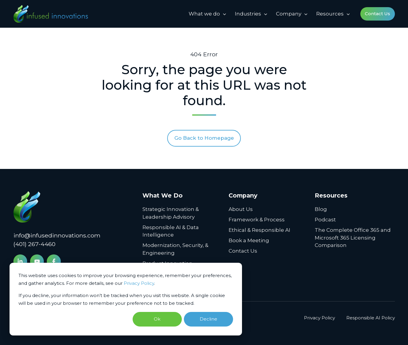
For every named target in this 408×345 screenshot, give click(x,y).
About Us (241, 209)
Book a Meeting (249, 240)
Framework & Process (257, 220)
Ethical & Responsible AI (259, 230)
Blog (321, 209)
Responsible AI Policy (370, 318)
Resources (330, 14)
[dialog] (126, 299)
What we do (204, 14)
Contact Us (377, 13)
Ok (157, 319)
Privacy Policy (139, 283)
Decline (208, 319)
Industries (248, 14)
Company (288, 14)
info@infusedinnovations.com (56, 235)
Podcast (325, 220)
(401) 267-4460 (34, 244)
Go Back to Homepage (204, 138)
